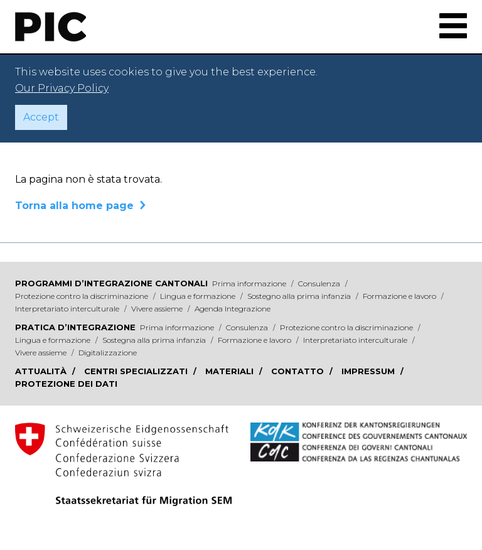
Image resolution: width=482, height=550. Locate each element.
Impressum (369, 371)
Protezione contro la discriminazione (82, 296)
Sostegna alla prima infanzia (155, 340)
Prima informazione (250, 283)
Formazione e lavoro (400, 296)
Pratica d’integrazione (75, 327)
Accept (41, 117)
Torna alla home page (74, 206)
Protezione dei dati (66, 384)
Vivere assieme (158, 308)
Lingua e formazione (198, 296)
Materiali (230, 371)
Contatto (298, 371)
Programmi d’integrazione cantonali (111, 283)
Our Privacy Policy (62, 88)
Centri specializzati (137, 371)
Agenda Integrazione (232, 308)
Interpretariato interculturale (68, 308)
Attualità (42, 371)
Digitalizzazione (107, 352)
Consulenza (320, 283)
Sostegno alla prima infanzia (300, 296)
